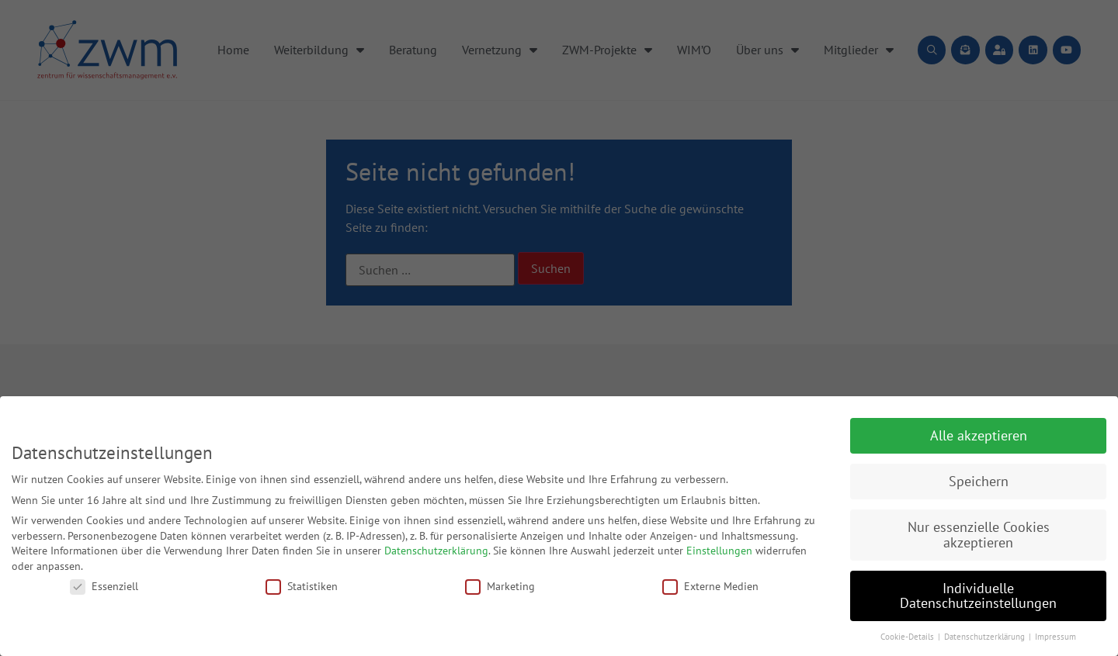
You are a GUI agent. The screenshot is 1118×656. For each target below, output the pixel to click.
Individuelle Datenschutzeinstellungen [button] (978, 596)
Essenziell (104, 586)
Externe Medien (710, 586)
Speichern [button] (979, 481)
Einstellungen (719, 551)
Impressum (1055, 636)
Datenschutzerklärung (436, 551)
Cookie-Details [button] (908, 636)
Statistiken (302, 586)
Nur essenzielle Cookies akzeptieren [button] (979, 534)
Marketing (500, 586)
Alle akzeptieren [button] (978, 435)
